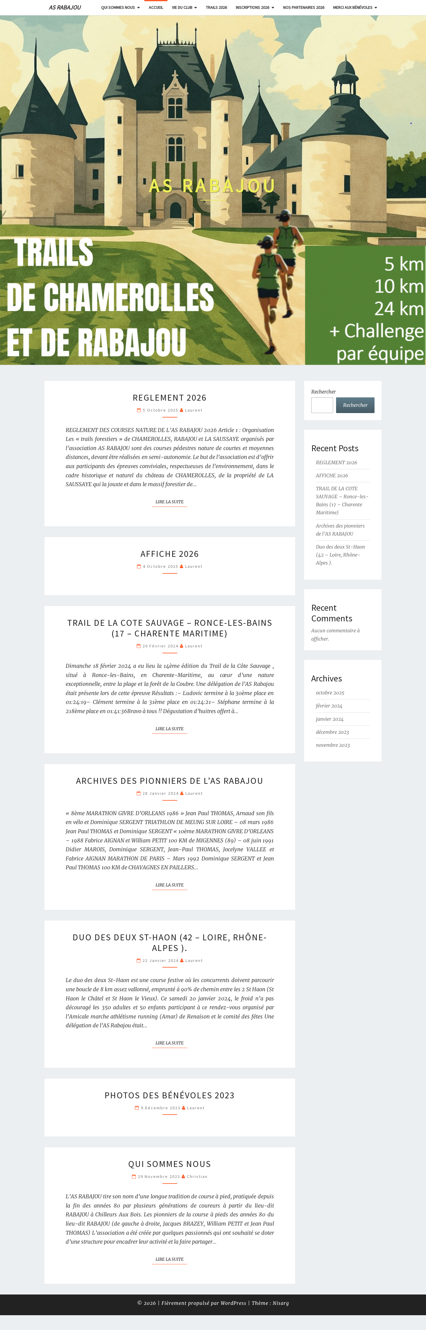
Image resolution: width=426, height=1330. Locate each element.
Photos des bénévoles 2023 (169, 1095)
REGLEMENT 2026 (170, 397)
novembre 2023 (333, 745)
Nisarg (281, 1303)
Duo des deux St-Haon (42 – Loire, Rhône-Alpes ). (169, 942)
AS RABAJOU (64, 7)
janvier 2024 (330, 719)
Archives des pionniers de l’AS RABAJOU (170, 780)
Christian (197, 1176)
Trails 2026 (216, 7)
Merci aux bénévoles (352, 7)
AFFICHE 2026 (170, 553)
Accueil (156, 7)
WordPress (233, 1303)
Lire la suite (171, 501)
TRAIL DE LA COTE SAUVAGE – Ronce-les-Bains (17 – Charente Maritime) (169, 628)
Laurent (194, 410)
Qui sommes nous (118, 7)
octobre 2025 (330, 693)
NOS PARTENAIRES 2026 (303, 7)
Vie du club (182, 7)
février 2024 (329, 706)
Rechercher (323, 392)
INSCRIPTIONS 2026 (252, 7)
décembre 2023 (332, 732)
